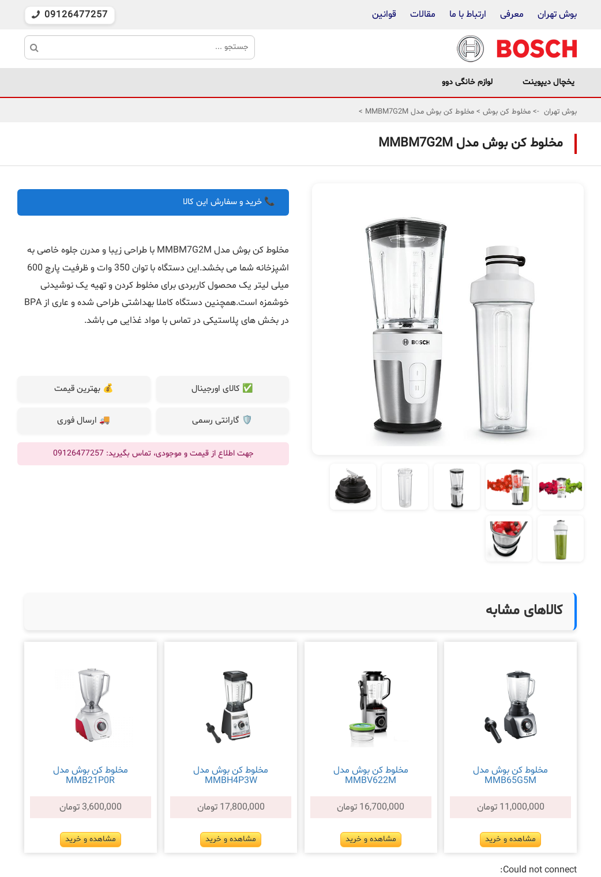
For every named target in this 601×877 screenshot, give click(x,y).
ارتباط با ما (466, 14)
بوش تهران (557, 14)
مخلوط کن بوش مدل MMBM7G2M (418, 112)
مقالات (422, 14)
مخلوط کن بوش (505, 112)
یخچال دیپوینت (548, 82)
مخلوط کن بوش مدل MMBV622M (370, 775)
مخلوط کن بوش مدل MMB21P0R (90, 775)
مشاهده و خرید (510, 839)
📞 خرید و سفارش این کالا (229, 202)
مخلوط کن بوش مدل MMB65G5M (510, 775)
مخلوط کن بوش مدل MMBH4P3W (230, 775)
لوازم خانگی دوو (467, 82)
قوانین (384, 14)
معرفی (512, 14)
